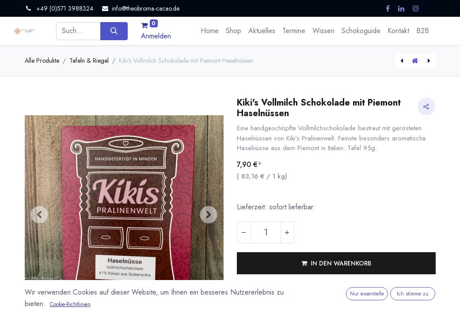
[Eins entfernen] (244, 232)
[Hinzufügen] (287, 232)
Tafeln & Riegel (89, 60)
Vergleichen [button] (260, 295)
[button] (40, 215)
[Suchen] (113, 31)
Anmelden (156, 36)
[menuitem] (209, 31)
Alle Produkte (42, 60)
